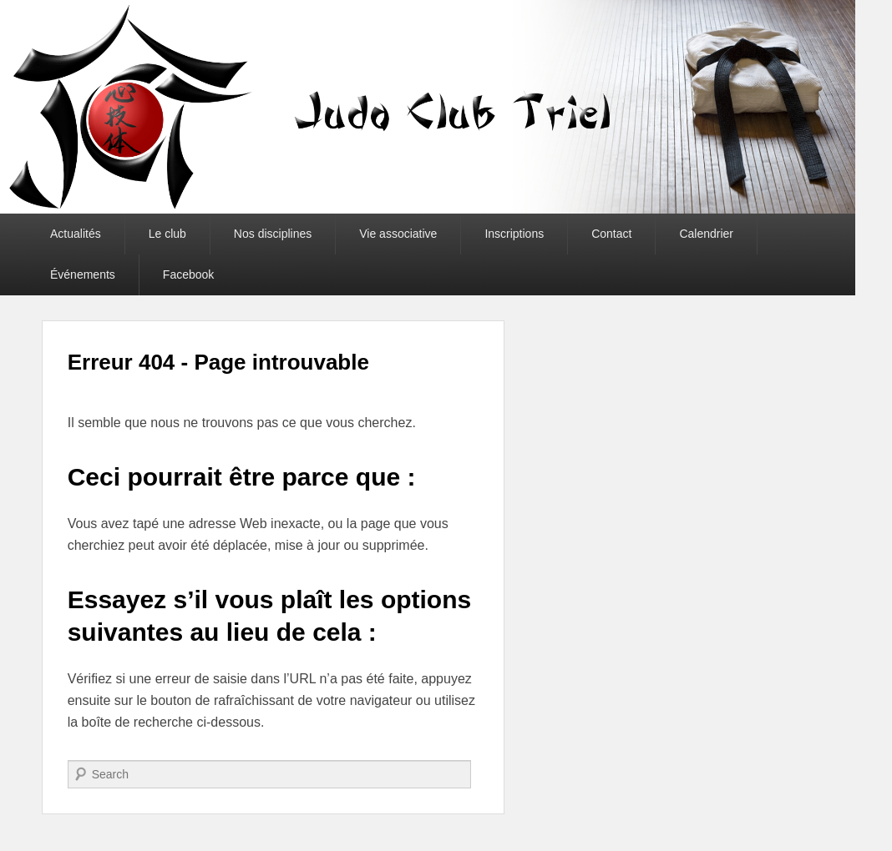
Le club (167, 233)
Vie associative (398, 233)
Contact (611, 233)
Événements (82, 274)
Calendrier (706, 233)
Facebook (188, 274)
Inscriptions (514, 233)
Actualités (75, 233)
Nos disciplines (273, 233)
